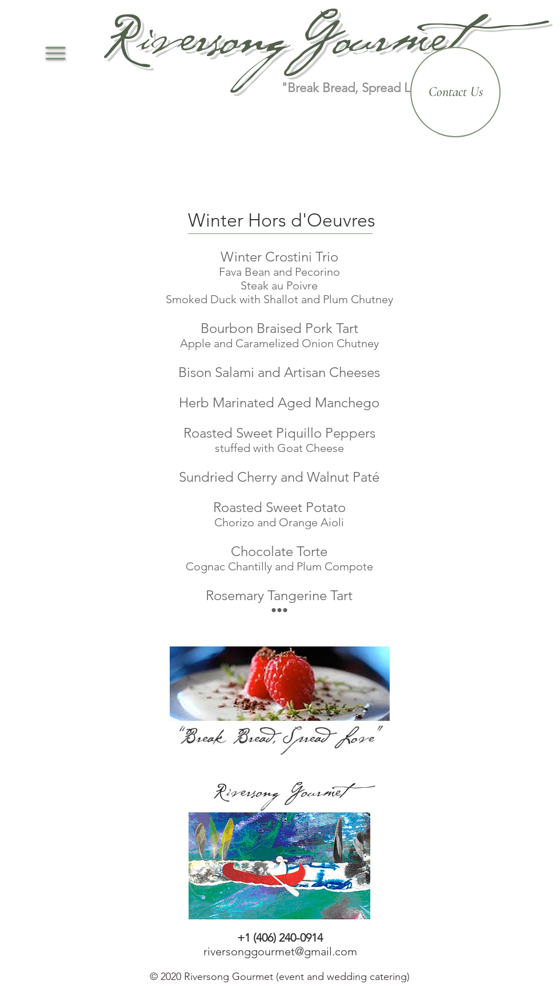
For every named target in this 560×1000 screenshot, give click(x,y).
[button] (55, 53)
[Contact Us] (455, 92)
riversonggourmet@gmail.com (280, 951)
